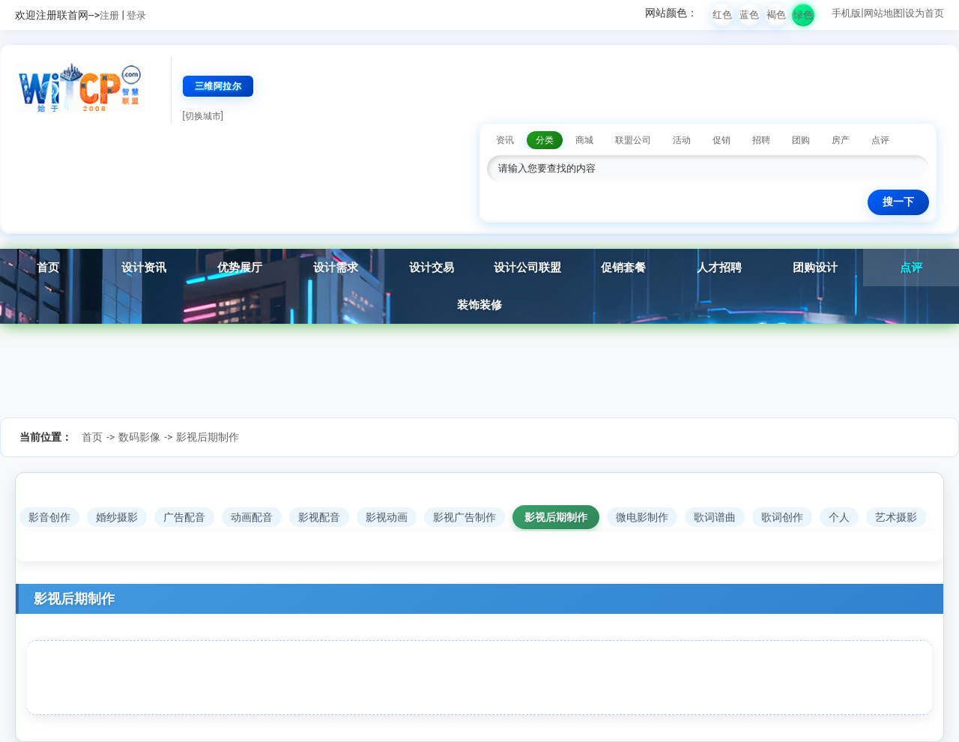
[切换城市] (203, 116)
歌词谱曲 (715, 517)
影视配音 (319, 517)
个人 (839, 517)
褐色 (776, 14)
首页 (48, 267)
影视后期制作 (207, 437)
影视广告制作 (464, 517)
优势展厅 (239, 267)
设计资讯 (143, 267)
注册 (109, 15)
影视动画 (387, 517)
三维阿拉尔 (218, 86)
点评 (911, 267)
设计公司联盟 (527, 267)
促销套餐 (623, 267)
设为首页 (924, 13)
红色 (722, 14)
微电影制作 (642, 517)
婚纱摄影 (117, 517)
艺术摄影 (896, 517)
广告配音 (184, 517)
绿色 (803, 14)
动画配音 (252, 517)
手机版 (846, 13)
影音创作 (49, 517)
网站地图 (883, 13)
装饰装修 (479, 305)
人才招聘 (719, 267)
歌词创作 (782, 517)
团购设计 (815, 267)
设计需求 (335, 267)
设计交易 (431, 267)
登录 (136, 15)
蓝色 (749, 14)
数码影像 (139, 437)
